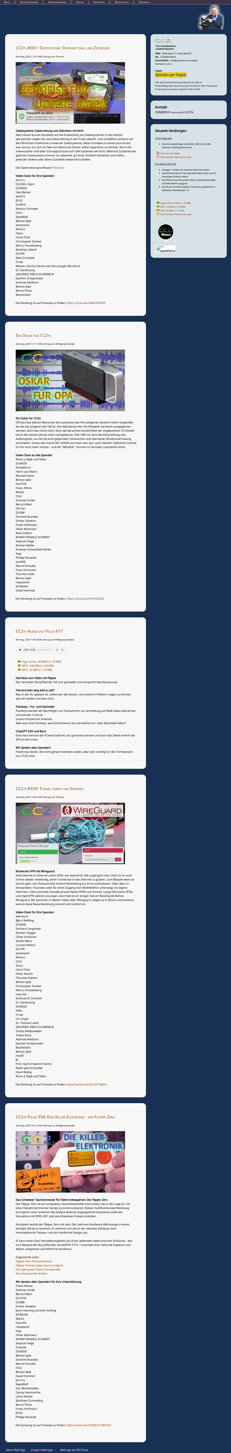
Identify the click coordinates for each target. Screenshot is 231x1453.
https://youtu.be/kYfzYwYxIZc (85, 599)
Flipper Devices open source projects (39, 1265)
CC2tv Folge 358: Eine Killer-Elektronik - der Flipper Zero (65, 1117)
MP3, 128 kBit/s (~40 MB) (172, 206)
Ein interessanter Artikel (31, 1274)
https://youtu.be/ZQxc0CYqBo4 (86, 1084)
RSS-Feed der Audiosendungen (176, 214)
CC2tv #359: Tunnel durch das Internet (50, 789)
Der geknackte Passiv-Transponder (38, 1270)
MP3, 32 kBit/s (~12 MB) (172, 210)
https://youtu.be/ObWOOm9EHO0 (89, 1425)
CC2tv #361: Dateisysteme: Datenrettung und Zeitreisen (63, 48)
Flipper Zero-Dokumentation (34, 1261)
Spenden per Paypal (170, 75)
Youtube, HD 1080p (170, 153)
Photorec (58, 168)
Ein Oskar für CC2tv (33, 335)
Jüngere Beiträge (42, 1450)
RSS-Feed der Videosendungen (176, 157)
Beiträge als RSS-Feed (74, 1450)
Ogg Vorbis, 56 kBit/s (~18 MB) (175, 203)
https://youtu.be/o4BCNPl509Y (86, 303)
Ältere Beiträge (15, 1450)
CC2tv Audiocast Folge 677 (39, 631)
